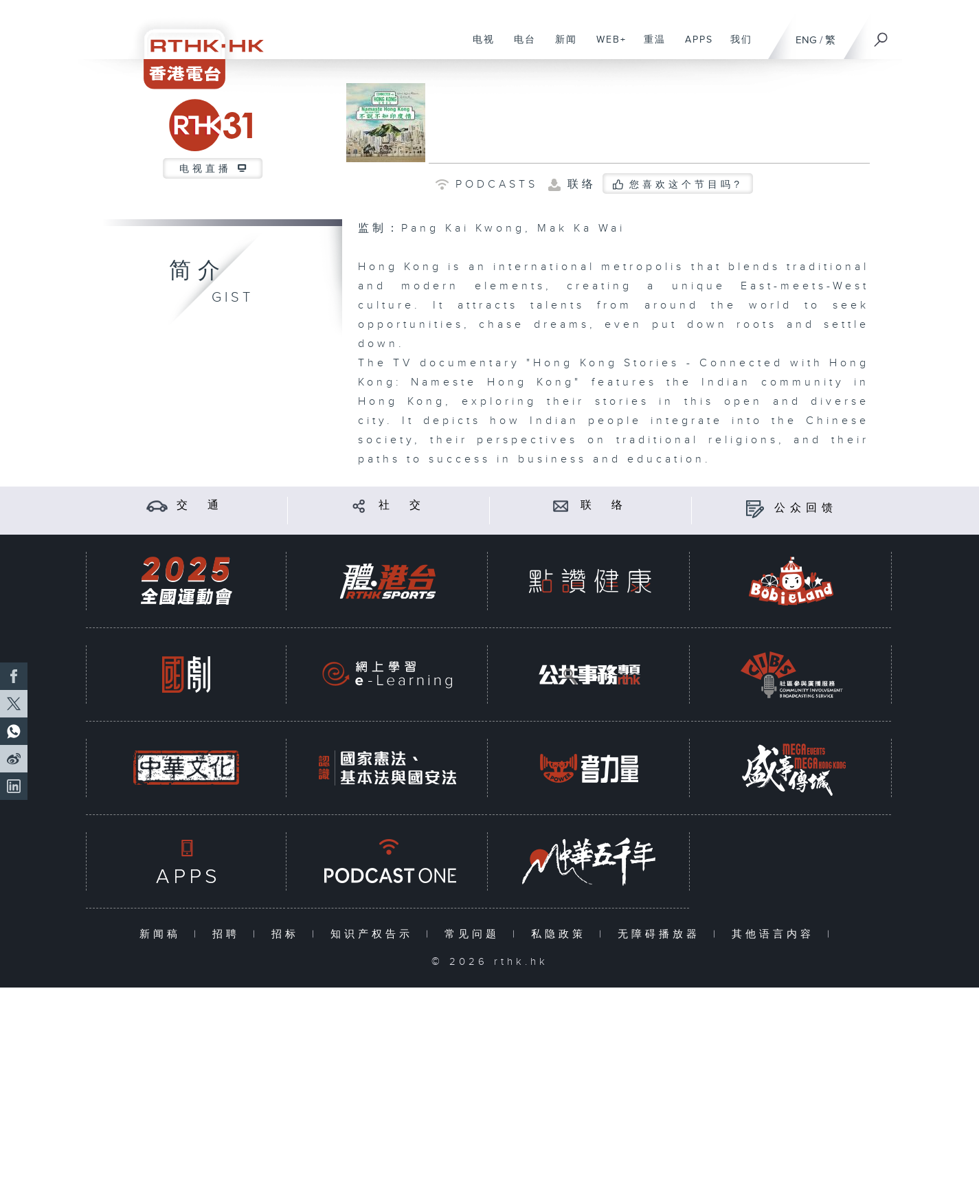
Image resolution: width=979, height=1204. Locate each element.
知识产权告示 (374, 934)
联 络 (604, 505)
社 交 (402, 505)
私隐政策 (561, 934)
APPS (694, 46)
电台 (520, 46)
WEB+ (606, 46)
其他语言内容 (776, 934)
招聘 (229, 934)
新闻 (561, 46)
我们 (736, 46)
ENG (806, 40)
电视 (478, 46)
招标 (288, 934)
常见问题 (475, 934)
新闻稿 (163, 934)
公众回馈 (805, 508)
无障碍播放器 (662, 934)
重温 (649, 46)
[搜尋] (881, 35)
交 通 (200, 505)
